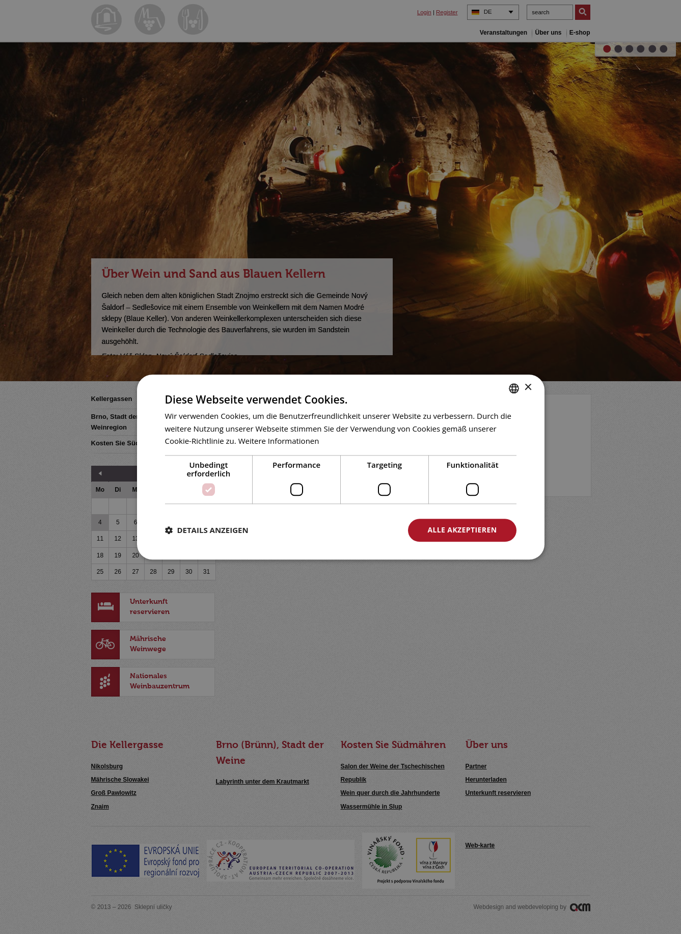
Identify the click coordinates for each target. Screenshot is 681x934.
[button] (207, 530)
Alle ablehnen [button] (351, 530)
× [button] (528, 387)
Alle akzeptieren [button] (462, 530)
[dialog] (340, 467)
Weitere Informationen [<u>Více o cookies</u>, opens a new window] (278, 441)
